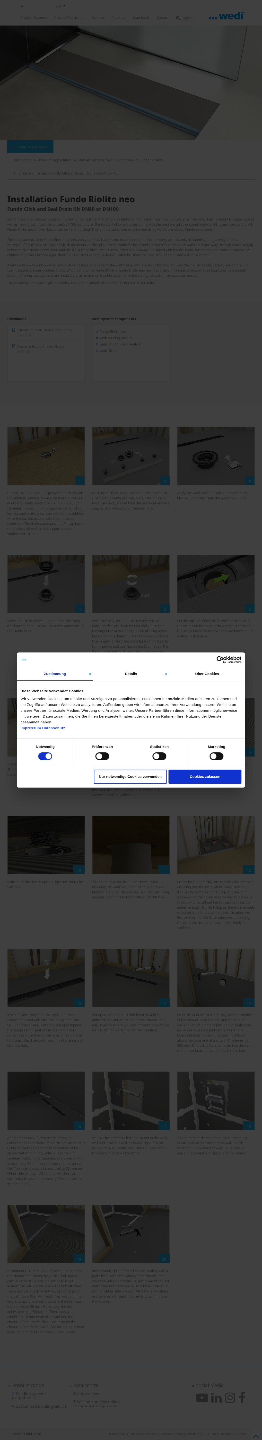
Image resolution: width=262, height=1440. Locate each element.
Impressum (35, 725)
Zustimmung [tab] (58, 671)
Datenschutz (58, 725)
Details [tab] (131, 671)
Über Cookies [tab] (204, 671)
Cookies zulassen (202, 776)
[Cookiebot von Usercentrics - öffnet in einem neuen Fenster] (215, 656)
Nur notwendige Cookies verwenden (130, 776)
